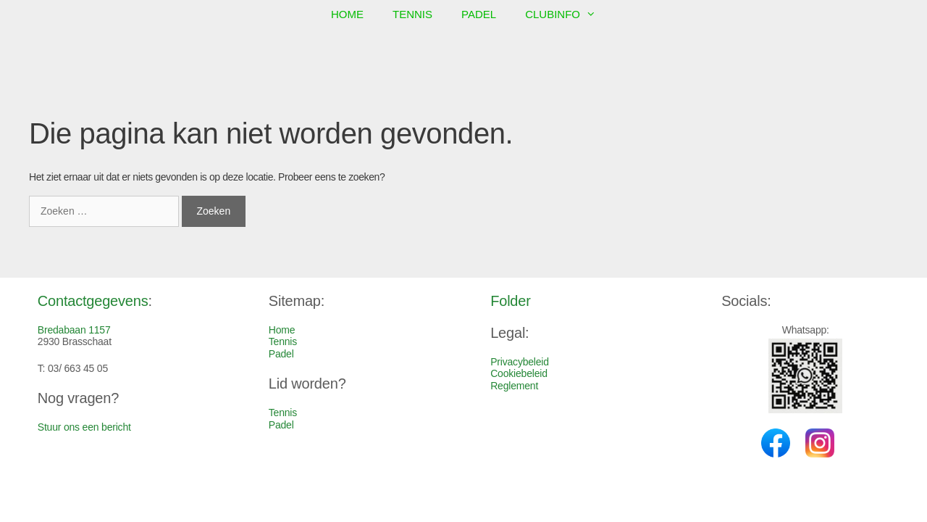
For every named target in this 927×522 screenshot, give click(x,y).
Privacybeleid (519, 362)
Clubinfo (568, 14)
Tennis (412, 14)
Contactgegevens (93, 301)
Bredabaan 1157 (74, 330)
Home (347, 14)
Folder (510, 301)
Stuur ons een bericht (84, 427)
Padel (478, 14)
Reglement (514, 386)
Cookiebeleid (519, 373)
